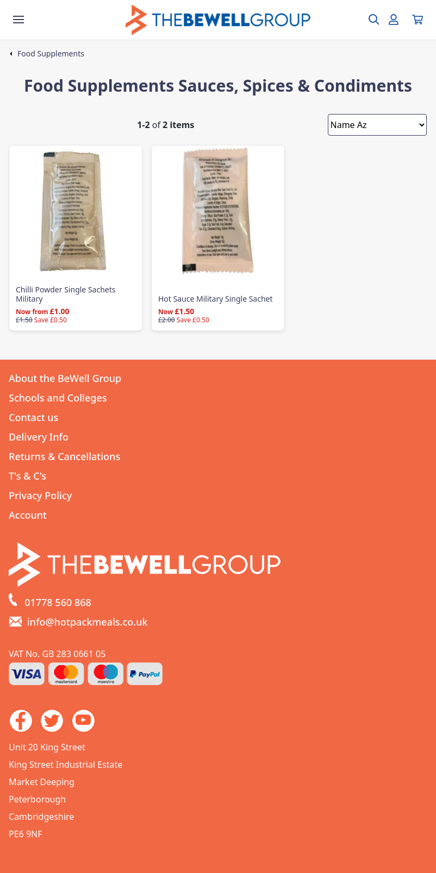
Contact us (33, 417)
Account (28, 514)
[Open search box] (367, 19)
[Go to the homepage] (218, 19)
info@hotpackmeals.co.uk (87, 621)
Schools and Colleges (58, 397)
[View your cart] (417, 19)
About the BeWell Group (65, 378)
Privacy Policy (40, 495)
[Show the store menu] (18, 19)
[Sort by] (377, 125)
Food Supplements (50, 54)
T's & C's (27, 475)
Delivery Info (38, 436)
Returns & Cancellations (64, 456)
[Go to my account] (393, 19)
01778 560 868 (57, 602)
